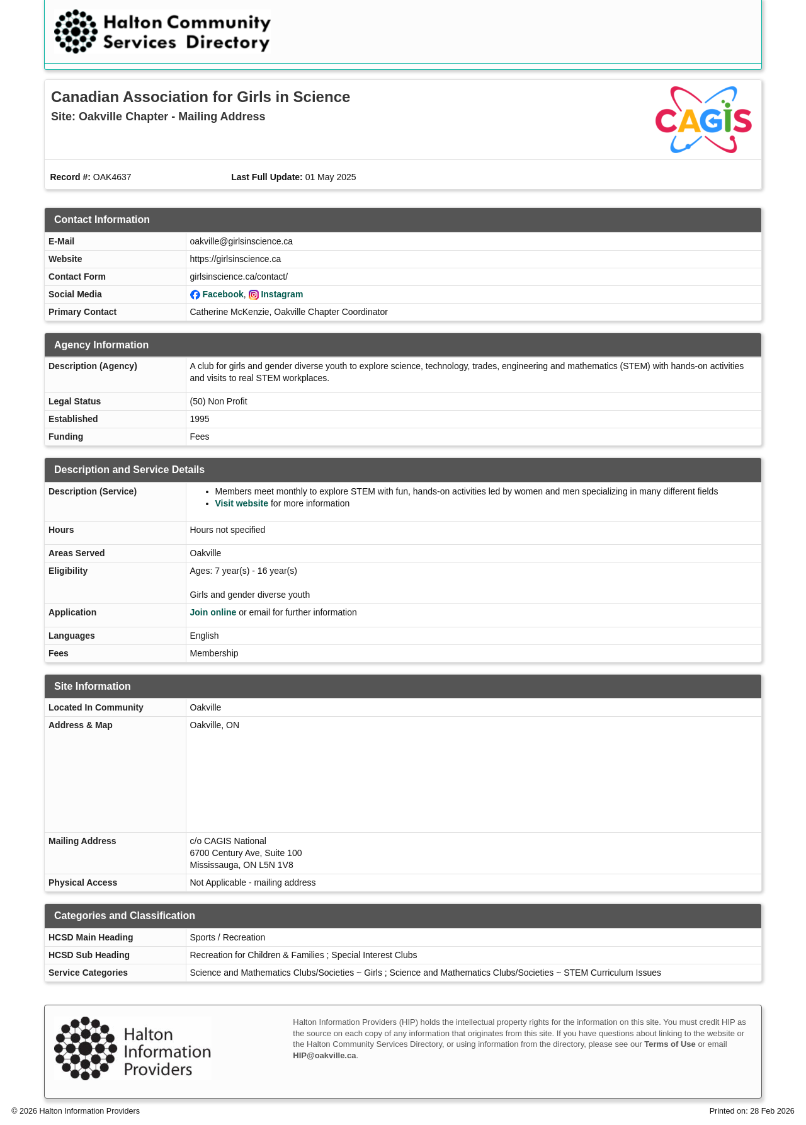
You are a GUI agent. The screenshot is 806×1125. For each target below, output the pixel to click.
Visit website (242, 503)
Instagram (282, 294)
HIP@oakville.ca (324, 1055)
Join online (213, 612)
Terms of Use (669, 1044)
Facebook (222, 294)
